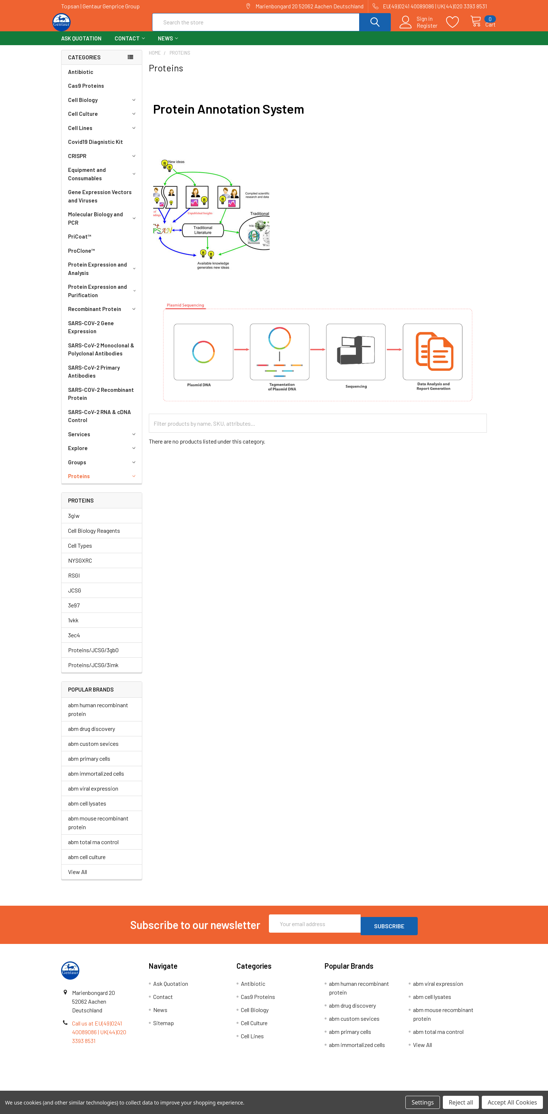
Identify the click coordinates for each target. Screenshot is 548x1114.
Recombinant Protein (103, 315)
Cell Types (80, 551)
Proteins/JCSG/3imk (93, 671)
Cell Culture (103, 120)
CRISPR (103, 162)
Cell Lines (103, 134)
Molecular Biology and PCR (103, 224)
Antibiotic (80, 78)
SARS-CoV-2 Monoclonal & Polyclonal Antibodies (101, 356)
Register (419, 29)
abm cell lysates (87, 809)
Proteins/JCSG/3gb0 (93, 656)
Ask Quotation (81, 45)
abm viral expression (93, 794)
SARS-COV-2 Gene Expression (91, 333)
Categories (84, 63)
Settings (423, 1102)
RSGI (74, 581)
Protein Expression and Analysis (103, 275)
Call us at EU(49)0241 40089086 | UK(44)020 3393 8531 (99, 1036)
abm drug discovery (91, 735)
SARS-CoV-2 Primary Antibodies (94, 378)
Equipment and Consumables (103, 180)
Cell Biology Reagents (94, 537)
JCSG (74, 596)
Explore (103, 454)
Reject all (461, 1102)
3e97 (74, 611)
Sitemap (163, 1026)
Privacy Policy (434, 1088)
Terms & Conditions (114, 1088)
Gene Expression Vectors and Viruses (100, 202)
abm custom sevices (93, 750)
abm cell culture (87, 863)
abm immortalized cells (96, 779)
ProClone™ (81, 257)
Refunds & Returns (327, 1088)
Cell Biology (103, 106)
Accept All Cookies (512, 1102)
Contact (130, 45)
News (168, 45)
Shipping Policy (220, 1088)
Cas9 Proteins (86, 92)
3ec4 (74, 641)
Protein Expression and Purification (103, 297)
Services (103, 440)
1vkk (73, 626)
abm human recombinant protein (98, 716)
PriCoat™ (79, 243)
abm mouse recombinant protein (98, 829)
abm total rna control (93, 848)
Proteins (103, 482)
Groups (103, 468)
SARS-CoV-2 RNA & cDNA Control (99, 422)
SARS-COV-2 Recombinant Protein (101, 400)
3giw (74, 522)
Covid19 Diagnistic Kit (95, 148)
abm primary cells (89, 764)
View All (77, 878)
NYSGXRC (80, 566)
